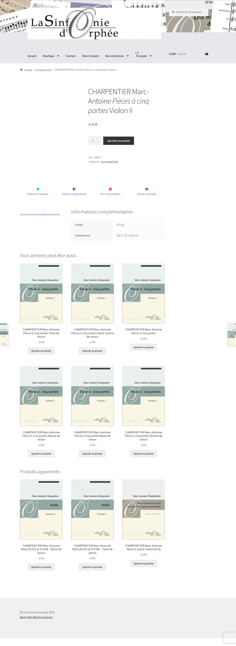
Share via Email (146, 201)
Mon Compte (90, 56)
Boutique (48, 56)
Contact (71, 56)
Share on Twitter (37, 201)
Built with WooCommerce (36, 625)
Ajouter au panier (118, 140)
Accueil (32, 56)
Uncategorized (43, 69)
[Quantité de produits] (94, 141)
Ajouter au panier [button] (41, 358)
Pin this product (110, 201)
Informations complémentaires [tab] (40, 222)
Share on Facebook (74, 201)
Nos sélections (114, 56)
